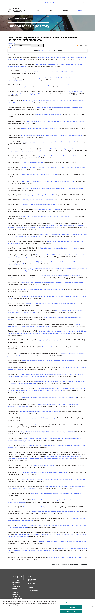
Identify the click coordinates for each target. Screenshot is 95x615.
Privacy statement (33, 590)
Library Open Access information (16, 588)
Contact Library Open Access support (16, 582)
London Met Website (46, 2)
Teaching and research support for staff (17, 598)
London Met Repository (20, 18)
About (37, 10)
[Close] (92, 608)
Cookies (30, 587)
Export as (10, 45)
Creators (42, 50)
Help (50, 10)
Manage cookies (70, 603)
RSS (84, 45)
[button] (37, 45)
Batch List (12, 48)
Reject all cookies (70, 608)
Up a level (11, 43)
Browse (65, 10)
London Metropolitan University (9, 19)
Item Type (49, 50)
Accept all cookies (71, 612)
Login (80, 10)
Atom (79, 45)
